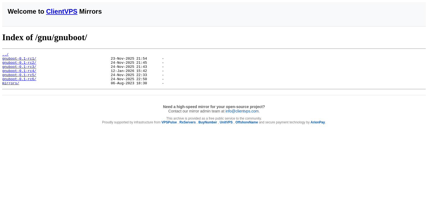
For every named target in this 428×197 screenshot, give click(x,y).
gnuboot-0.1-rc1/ (19, 59)
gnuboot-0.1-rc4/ (19, 74)
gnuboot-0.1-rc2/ (19, 64)
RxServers (188, 129)
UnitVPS (226, 129)
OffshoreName (246, 129)
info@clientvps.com (242, 117)
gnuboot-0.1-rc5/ (19, 79)
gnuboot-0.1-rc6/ (19, 84)
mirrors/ (10, 89)
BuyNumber (207, 129)
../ (5, 55)
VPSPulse (169, 129)
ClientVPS (62, 11)
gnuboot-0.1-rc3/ (19, 69)
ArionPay (318, 129)
